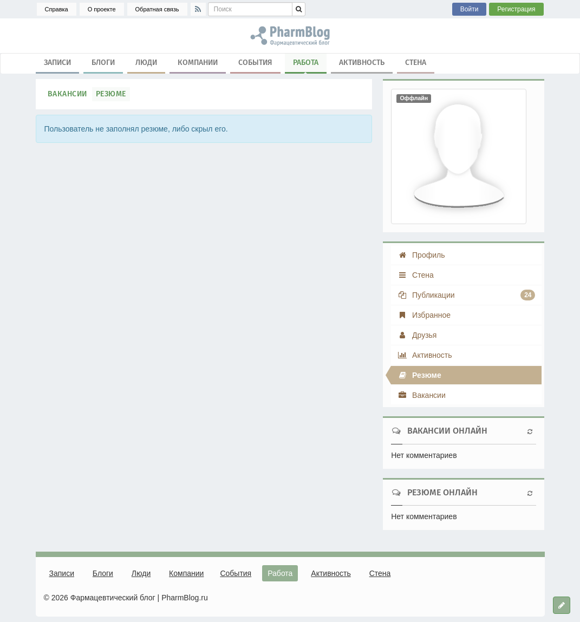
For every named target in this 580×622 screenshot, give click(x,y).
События (255, 62)
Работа (305, 65)
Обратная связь (157, 9)
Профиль (421, 255)
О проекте (102, 9)
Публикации (466, 295)
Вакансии (67, 94)
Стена (415, 62)
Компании (198, 62)
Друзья (416, 335)
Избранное (424, 315)
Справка (56, 9)
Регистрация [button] (516, 9)
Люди (146, 62)
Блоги (103, 62)
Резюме (111, 94)
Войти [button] (469, 9)
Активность (362, 62)
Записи (57, 62)
